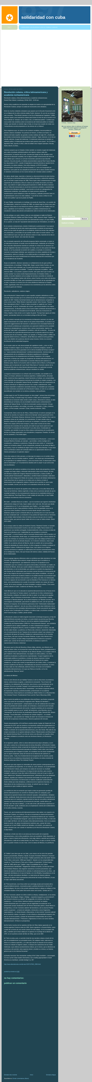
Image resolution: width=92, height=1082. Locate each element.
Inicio (31, 1074)
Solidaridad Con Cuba (43, 17)
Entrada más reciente (10, 1074)
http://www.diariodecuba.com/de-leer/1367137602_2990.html (22, 964)
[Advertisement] (27, 58)
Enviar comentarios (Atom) (21, 1078)
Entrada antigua (51, 1074)
